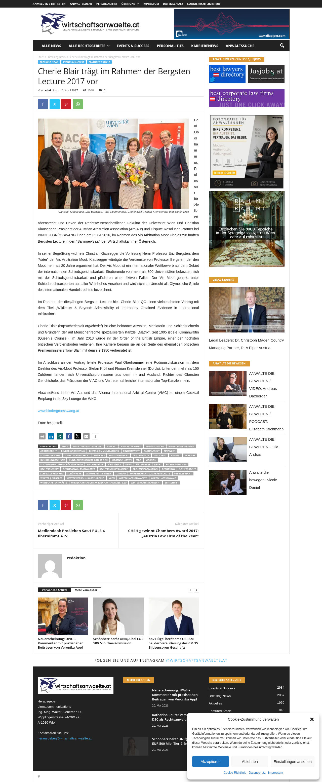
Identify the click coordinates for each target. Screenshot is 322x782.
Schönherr (74, 473)
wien (112, 478)
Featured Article (99, 62)
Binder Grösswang (73, 451)
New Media (114, 464)
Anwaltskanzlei (131, 446)
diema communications (104, 451)
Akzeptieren (210, 761)
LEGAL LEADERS (223, 279)
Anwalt (112, 446)
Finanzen (169, 451)
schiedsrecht (187, 469)
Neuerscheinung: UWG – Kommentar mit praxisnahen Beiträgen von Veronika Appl (61, 643)
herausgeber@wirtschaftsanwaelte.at (65, 738)
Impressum (275, 772)
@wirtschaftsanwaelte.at (197, 660)
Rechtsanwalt (50, 469)
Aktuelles (215, 703)
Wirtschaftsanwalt (163, 478)
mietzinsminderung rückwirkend (62, 464)
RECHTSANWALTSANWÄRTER (79, 469)
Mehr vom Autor (86, 590)
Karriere (190, 455)
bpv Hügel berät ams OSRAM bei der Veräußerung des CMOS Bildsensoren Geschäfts (173, 643)
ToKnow (120, 473)
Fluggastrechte (51, 455)
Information (141, 455)
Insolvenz (160, 455)
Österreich (143, 464)
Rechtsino (168, 469)
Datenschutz (257, 772)
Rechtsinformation (145, 469)
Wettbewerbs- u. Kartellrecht (85, 478)
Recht (158, 464)
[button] (311, 719)
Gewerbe (99, 455)
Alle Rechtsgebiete (89, 45)
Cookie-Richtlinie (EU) (203, 4)
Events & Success (133, 45)
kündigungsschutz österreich (88, 460)
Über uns (130, 4)
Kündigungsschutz (53, 460)
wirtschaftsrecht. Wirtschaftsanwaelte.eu (99, 482)
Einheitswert (131, 451)
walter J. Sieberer (51, 478)
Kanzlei (175, 455)
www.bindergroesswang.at (58, 411)
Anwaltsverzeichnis (181, 446)
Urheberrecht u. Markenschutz (150, 473)
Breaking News (56, 57)
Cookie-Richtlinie (235, 772)
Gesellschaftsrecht (77, 455)
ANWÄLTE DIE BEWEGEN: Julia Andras (263, 447)
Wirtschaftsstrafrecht (145, 482)
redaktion (50, 90)
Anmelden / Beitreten (49, 4)
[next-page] (196, 590)
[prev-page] (190, 590)
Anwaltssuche (81, 4)
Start (41, 57)
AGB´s (65, 446)
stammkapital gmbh (98, 473)
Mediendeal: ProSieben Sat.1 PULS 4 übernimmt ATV (71, 533)
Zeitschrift (172, 482)
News (128, 464)
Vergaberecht (183, 473)
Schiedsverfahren (52, 473)
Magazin (151, 460)
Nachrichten (95, 464)
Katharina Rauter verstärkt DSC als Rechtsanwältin (173, 717)
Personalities (106, 4)
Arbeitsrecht (49, 451)
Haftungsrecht (119, 455)
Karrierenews (204, 45)
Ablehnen (250, 761)
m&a (138, 460)
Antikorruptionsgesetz (88, 446)
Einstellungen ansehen (292, 761)
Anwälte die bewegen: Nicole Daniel (263, 480)
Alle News (51, 45)
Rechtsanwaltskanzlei (113, 469)
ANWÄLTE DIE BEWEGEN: (230, 363)
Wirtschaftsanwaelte (133, 478)
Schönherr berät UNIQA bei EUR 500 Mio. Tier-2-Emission (118, 641)
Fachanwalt (152, 451)
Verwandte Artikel (54, 590)
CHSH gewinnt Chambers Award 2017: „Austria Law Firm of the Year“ (163, 533)
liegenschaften (122, 460)
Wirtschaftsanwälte (54, 482)
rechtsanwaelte (176, 464)
